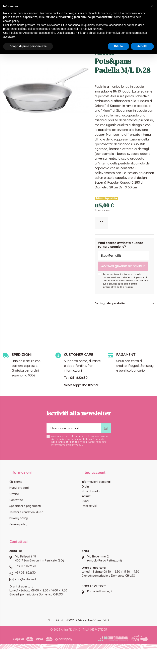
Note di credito (91, 491)
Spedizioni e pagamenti (25, 506)
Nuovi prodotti (19, 488)
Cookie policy (18, 524)
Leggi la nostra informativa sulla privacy (120, 285)
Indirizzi (86, 496)
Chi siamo (15, 482)
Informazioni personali (96, 482)
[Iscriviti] (106, 428)
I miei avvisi (89, 506)
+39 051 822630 (25, 566)
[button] (152, 6)
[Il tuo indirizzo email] (74, 428)
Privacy (82, 620)
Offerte (14, 494)
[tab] (124, 303)
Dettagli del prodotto (124, 303)
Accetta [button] (142, 46)
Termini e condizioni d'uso (26, 512)
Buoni (85, 501)
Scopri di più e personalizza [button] (28, 46)
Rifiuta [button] (118, 46)
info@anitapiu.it (25, 579)
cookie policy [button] (11, 21)
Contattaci (16, 500)
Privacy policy (18, 518)
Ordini (85, 486)
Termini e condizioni (98, 620)
